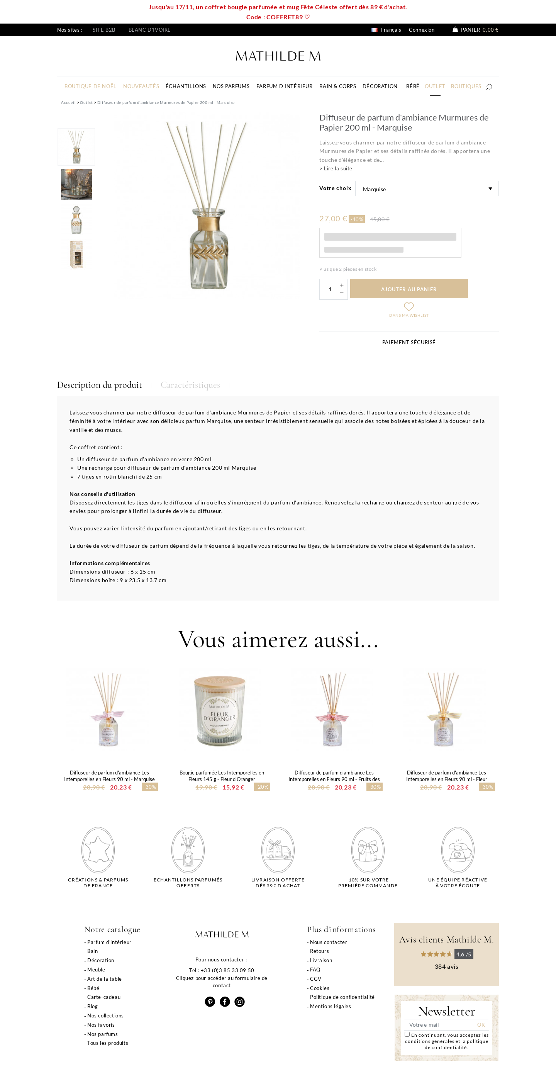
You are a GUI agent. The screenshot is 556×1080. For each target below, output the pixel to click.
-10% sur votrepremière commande (368, 882)
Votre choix (335, 188)
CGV (316, 979)
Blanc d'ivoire (150, 30)
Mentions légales (330, 1006)
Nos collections (105, 1015)
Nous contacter (328, 942)
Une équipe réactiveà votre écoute (457, 882)
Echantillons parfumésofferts (188, 882)
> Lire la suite (336, 168)
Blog (92, 1006)
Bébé (93, 988)
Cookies (319, 988)
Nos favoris (101, 1025)
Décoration (100, 960)
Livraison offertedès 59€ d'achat (278, 882)
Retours (319, 951)
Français (386, 30)
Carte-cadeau (103, 997)
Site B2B (104, 30)
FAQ (315, 969)
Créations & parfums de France (98, 882)
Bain (92, 951)
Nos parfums (102, 1034)
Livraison (321, 960)
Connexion (421, 30)
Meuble (96, 969)
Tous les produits (107, 1043)
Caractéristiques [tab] (190, 385)
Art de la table (104, 979)
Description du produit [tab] (99, 385)
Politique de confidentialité (342, 997)
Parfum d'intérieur (109, 942)
